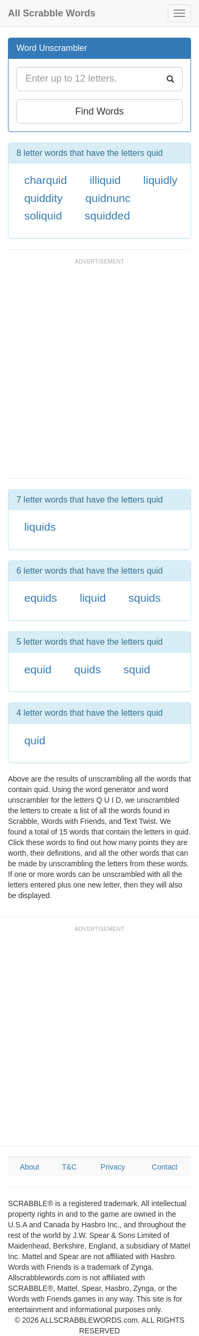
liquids (40, 527)
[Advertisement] (99, 373)
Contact (164, 1167)
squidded (107, 215)
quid (35, 740)
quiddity (43, 198)
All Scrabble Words (52, 13)
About (29, 1167)
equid (37, 669)
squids (144, 598)
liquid (93, 598)
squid (137, 669)
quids (87, 669)
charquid (45, 180)
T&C (69, 1167)
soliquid (43, 215)
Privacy (113, 1167)
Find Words (99, 111)
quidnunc (108, 198)
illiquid (105, 180)
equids (40, 598)
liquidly (160, 180)
